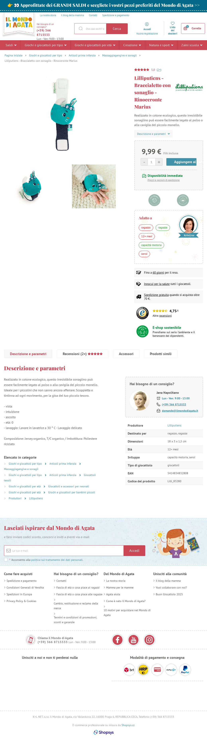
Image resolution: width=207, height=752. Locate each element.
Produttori (15, 498)
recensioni (165, 315)
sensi (144, 254)
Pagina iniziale (14, 55)
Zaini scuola (191, 45)
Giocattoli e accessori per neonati (68, 486)
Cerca (117, 28)
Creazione (132, 45)
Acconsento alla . (46, 560)
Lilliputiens (36, 498)
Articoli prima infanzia (82, 55)
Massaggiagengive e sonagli (119, 55)
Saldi (11, 45)
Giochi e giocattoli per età (95, 45)
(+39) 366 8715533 (44, 32)
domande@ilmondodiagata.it (180, 410)
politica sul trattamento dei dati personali (56, 560)
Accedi (134, 550)
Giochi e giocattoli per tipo (46, 45)
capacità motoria (151, 245)
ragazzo (146, 227)
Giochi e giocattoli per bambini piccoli (71, 492)
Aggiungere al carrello (185, 162)
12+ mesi (146, 236)
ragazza (162, 227)
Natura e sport (161, 45)
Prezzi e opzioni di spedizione (164, 180)
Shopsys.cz (128, 725)
